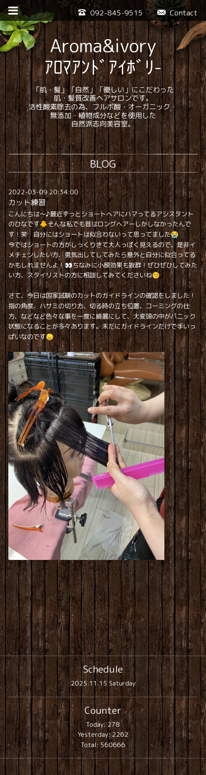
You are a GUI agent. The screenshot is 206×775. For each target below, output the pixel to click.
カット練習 (27, 202)
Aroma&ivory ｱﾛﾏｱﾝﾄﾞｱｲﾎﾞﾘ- (103, 56)
